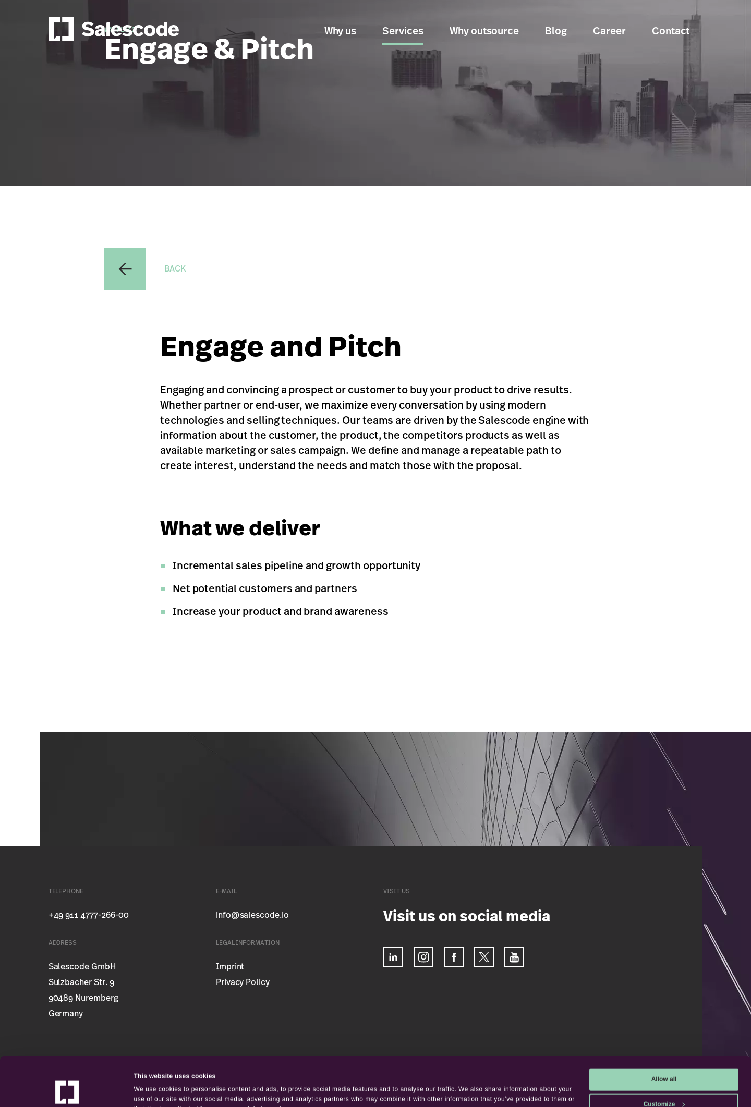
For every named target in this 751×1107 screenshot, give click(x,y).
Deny (663, 1083)
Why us (340, 31)
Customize (664, 1058)
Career (609, 31)
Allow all (664, 1033)
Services (402, 31)
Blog (556, 31)
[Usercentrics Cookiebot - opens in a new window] (67, 1088)
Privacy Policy (243, 982)
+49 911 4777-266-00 (89, 915)
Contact (671, 31)
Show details (153, 1086)
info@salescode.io (252, 915)
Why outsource (484, 31)
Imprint (230, 967)
